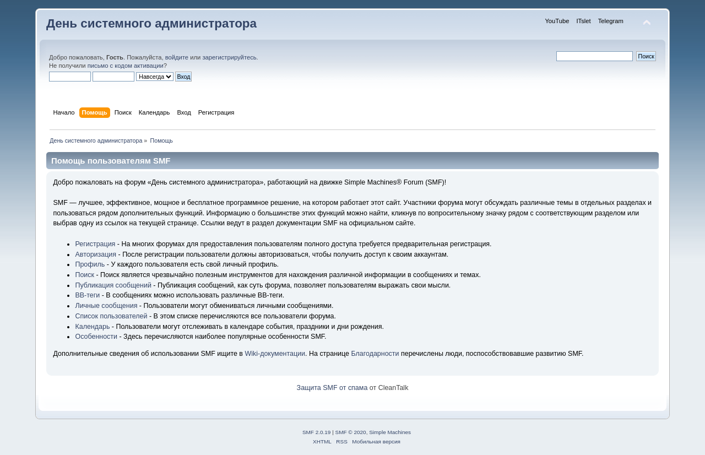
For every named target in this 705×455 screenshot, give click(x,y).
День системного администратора (151, 23)
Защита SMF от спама (332, 388)
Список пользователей (111, 316)
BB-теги (87, 295)
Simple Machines (390, 432)
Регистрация (95, 244)
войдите (176, 57)
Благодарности (375, 354)
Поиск (84, 275)
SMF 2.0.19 (316, 432)
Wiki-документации (275, 354)
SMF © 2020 (350, 432)
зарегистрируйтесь (229, 57)
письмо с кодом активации (126, 65)
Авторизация (95, 254)
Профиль (90, 264)
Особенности (96, 336)
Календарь (92, 327)
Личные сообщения (106, 306)
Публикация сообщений (113, 285)
